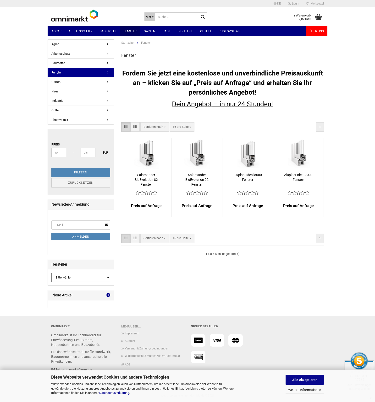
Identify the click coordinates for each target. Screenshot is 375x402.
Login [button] (293, 3)
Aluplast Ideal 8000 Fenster (247, 177)
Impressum (132, 333)
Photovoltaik (230, 31)
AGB (127, 364)
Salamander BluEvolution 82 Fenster (146, 179)
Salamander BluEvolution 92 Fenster (197, 179)
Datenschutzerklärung (114, 393)
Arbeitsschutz (81, 31)
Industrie (185, 31)
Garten (149, 31)
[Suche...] (149, 16)
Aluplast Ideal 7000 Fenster (298, 177)
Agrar (56, 31)
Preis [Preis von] (55, 144)
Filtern (80, 172)
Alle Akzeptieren (304, 380)
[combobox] (154, 127)
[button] (277, 3)
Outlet (205, 31)
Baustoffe (108, 31)
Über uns (317, 31)
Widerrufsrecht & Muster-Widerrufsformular (152, 356)
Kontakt (130, 341)
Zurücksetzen (81, 182)
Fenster (130, 31)
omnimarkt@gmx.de (77, 369)
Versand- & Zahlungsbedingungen (147, 348)
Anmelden (80, 236)
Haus (166, 31)
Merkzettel (315, 3)
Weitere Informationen (304, 390)
